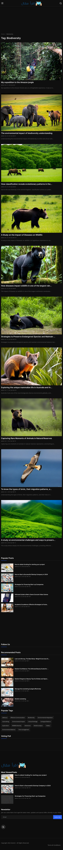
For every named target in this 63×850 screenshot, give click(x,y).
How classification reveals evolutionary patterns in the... (26, 184)
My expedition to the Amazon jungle (17, 82)
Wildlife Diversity (16, 725)
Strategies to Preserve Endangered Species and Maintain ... (28, 336)
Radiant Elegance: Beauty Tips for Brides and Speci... (31, 679)
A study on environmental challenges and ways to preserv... (28, 540)
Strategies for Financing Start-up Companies (29, 584)
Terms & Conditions (54, 845)
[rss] (3, 827)
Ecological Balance (46, 721)
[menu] (2, 3)
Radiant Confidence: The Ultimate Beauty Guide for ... (31, 669)
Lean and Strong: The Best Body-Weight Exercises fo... (32, 659)
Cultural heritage (32, 721)
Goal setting (5, 721)
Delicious (4, 717)
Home (3, 34)
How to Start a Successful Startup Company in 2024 (31, 574)
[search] (60, 3)
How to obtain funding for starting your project (30, 564)
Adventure (28, 725)
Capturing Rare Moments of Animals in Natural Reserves (26, 438)
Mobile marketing (20, 699)
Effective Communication (18, 717)
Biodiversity (31, 717)
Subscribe (57, 817)
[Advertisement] (31, 20)
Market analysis (38, 725)
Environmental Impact (18, 721)
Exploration (5, 725)
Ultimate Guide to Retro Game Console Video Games (31, 594)
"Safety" (48, 725)
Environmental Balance (8, 729)
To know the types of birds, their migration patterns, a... (26, 489)
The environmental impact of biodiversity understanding (26, 133)
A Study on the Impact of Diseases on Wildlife (21, 235)
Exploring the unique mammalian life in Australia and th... (26, 387)
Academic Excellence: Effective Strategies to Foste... (31, 604)
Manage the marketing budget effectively (28, 689)
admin (2, 85)
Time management (23, 729)
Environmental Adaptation (45, 717)
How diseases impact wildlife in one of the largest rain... (26, 286)
